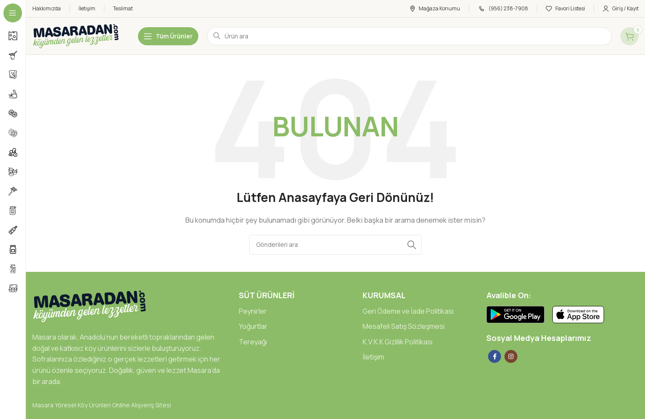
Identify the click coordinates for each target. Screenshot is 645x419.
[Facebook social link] (494, 356)
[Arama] (335, 245)
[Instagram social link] (510, 356)
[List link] (294, 311)
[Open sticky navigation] (168, 36)
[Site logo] (76, 35)
